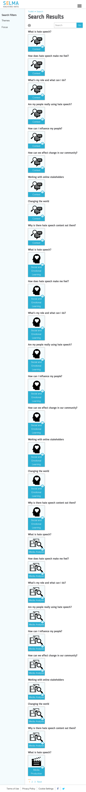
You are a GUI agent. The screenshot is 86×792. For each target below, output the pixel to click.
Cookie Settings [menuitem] (46, 788)
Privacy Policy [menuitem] (29, 788)
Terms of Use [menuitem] (13, 788)
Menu (79, 6)
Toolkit (31, 11)
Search (40, 11)
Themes (6, 20)
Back (29, 26)
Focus (5, 27)
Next (39, 781)
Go (79, 25)
